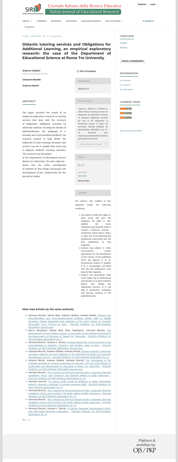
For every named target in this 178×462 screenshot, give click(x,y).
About (26, 21)
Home (25, 36)
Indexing (56, 21)
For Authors (113, 21)
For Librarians (126, 89)
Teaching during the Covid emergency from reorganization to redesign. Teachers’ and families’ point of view (69, 344)
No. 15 (46, 36)
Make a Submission (132, 61)
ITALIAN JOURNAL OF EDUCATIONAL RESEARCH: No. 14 (69, 404)
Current (41, 21)
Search (148, 21)
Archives (71, 21)
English (123, 43)
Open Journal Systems (131, 130)
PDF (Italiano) (87, 71)
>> (29, 419)
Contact (29, 27)
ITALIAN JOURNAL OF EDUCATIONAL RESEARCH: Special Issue (69, 347)
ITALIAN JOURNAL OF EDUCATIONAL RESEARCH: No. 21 (80, 357)
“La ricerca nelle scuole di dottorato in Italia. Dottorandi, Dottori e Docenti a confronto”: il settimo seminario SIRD (69, 383)
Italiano (123, 47)
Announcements (91, 21)
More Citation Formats (91, 144)
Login (153, 4)
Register (142, 4)
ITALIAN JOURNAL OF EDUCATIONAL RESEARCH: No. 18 (56, 378)
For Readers (125, 80)
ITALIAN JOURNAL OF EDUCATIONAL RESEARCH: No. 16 (69, 395)
